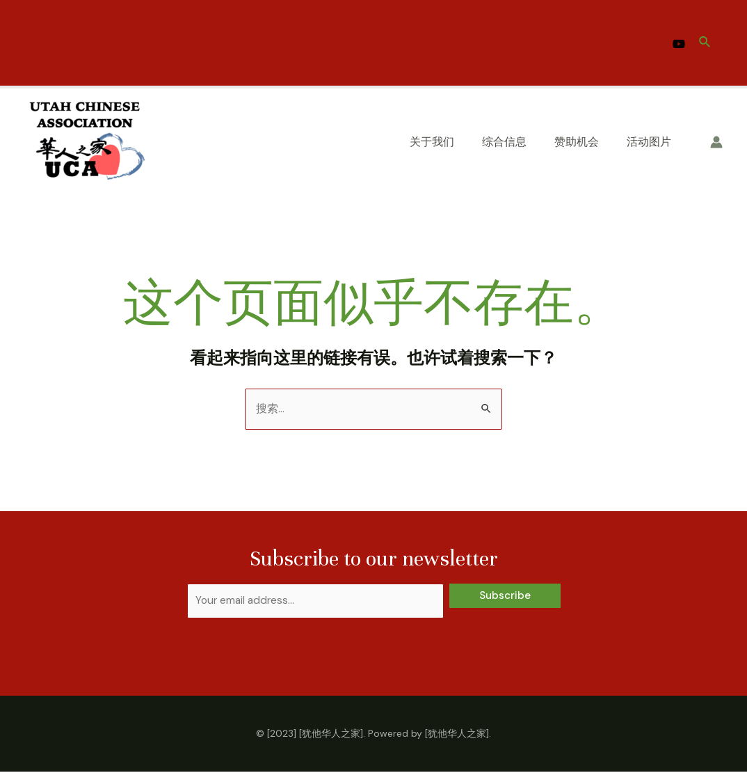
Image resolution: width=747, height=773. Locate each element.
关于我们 (432, 141)
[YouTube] (679, 44)
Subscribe (505, 596)
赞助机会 (576, 141)
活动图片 (649, 141)
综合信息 (504, 141)
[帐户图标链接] (716, 142)
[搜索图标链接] (705, 42)
